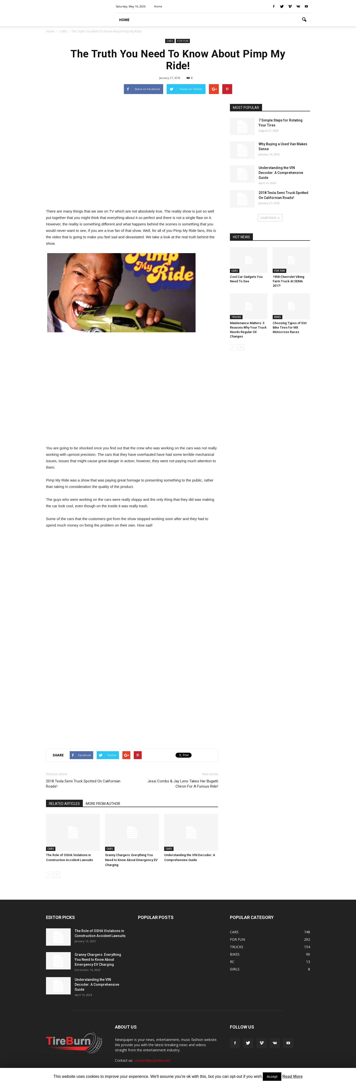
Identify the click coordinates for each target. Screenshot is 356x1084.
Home (158, 6)
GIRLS (235, 969)
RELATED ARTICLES (64, 804)
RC (232, 961)
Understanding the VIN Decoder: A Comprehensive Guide (281, 173)
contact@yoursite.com (152, 1060)
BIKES (277, 317)
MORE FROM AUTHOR (103, 804)
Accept (272, 1077)
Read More (292, 1076)
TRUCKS (236, 317)
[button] (304, 20)
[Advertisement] (132, 153)
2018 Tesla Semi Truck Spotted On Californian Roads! (83, 784)
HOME (124, 19)
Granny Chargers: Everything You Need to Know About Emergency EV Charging (131, 860)
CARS (170, 41)
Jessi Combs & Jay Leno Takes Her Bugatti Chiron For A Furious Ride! (183, 784)
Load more (270, 218)
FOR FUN (182, 41)
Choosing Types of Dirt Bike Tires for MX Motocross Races (290, 327)
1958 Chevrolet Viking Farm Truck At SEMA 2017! (288, 281)
